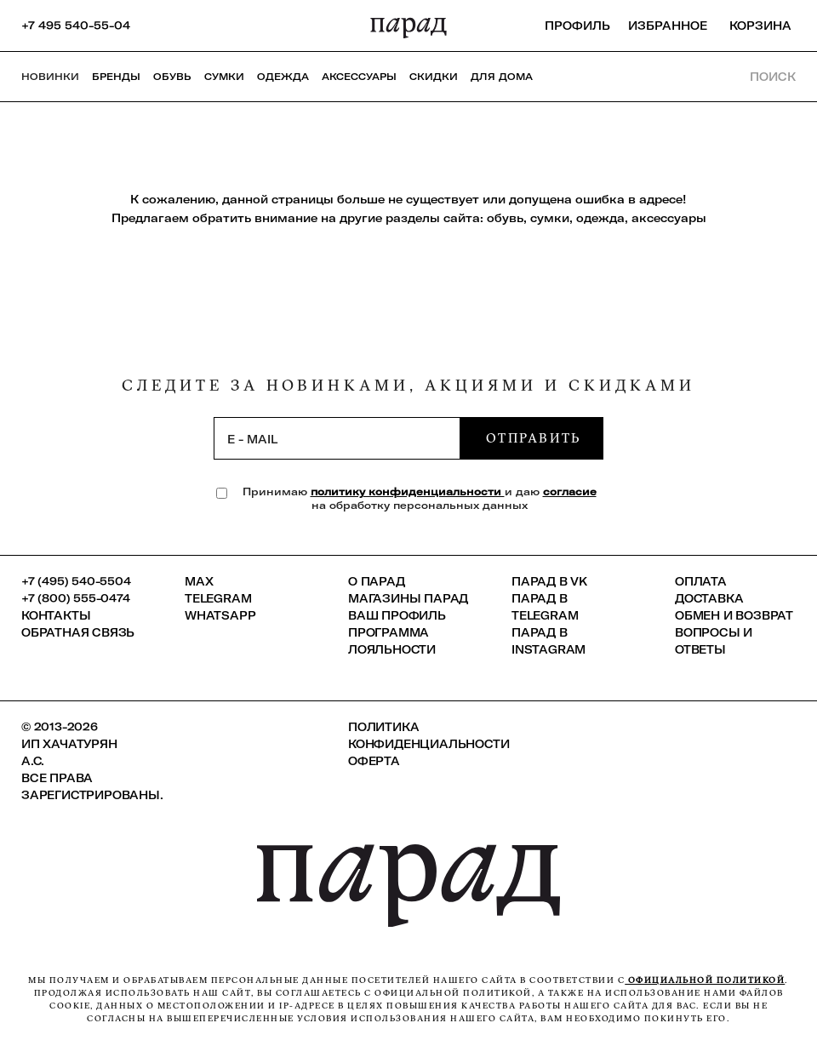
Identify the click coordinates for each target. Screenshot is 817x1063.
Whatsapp (220, 615)
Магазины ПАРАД (408, 598)
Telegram (218, 598)
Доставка (709, 598)
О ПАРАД (376, 581)
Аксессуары (359, 77)
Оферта (374, 761)
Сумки (224, 77)
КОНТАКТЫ (55, 615)
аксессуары (668, 218)
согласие (570, 491)
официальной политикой (705, 980)
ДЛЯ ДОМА (502, 77)
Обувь (172, 77)
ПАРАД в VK (549, 581)
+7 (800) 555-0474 (75, 598)
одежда (600, 218)
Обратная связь (77, 632)
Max (199, 581)
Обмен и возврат (734, 615)
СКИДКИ (433, 77)
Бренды (116, 77)
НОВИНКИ (50, 77)
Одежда (283, 77)
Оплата (701, 581)
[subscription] (337, 438)
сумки (549, 218)
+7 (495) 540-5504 (76, 581)
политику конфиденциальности (408, 491)
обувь (505, 218)
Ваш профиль (397, 615)
